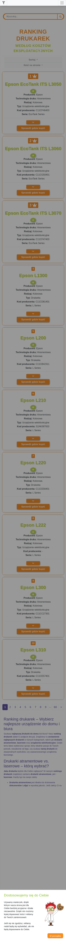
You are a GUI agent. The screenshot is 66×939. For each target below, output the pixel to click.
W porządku (55, 936)
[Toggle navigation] (62, 3)
